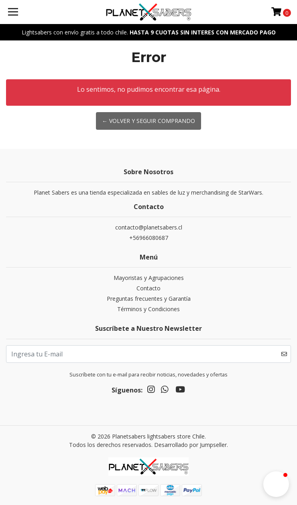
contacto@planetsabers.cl (148, 227)
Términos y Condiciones (148, 309)
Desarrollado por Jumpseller (190, 445)
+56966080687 (148, 237)
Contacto (148, 288)
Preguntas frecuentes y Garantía (149, 298)
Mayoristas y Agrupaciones (149, 278)
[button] (276, 484)
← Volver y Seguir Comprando (148, 121)
